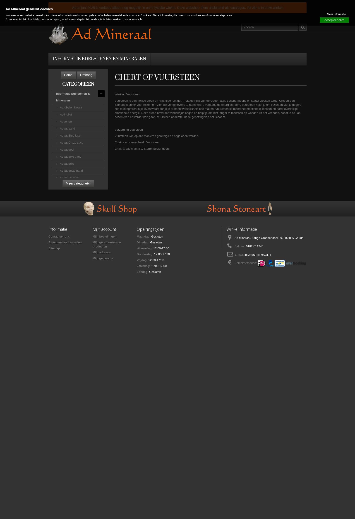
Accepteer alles (334, 20)
